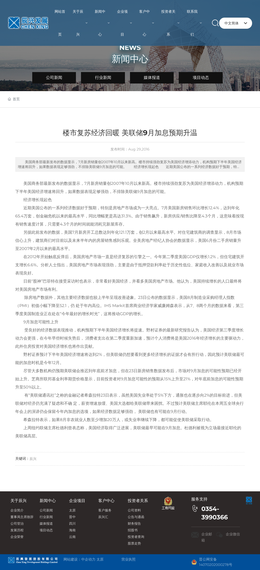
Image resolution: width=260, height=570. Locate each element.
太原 (100, 559)
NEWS (130, 48)
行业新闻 (103, 77)
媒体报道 (152, 77)
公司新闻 (54, 77)
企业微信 (233, 534)
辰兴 (33, 458)
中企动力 (88, 559)
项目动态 (201, 77)
